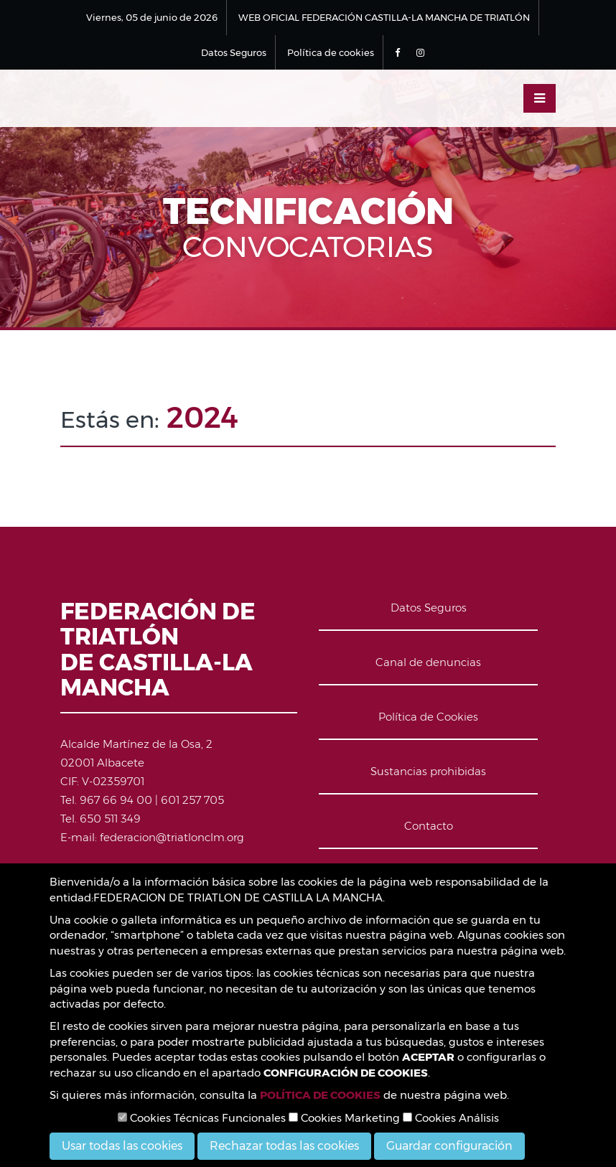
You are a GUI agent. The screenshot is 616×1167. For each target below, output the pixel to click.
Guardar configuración (449, 1146)
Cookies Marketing (344, 1118)
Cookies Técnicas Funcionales (202, 1118)
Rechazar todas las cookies (284, 1146)
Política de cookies (330, 52)
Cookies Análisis (451, 1118)
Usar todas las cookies (122, 1146)
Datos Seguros (233, 52)
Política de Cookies (428, 716)
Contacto (428, 826)
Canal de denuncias (428, 662)
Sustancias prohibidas (428, 771)
